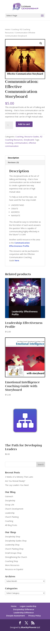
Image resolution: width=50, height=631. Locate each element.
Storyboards (29, 140)
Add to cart (24, 124)
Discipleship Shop (12, 536)
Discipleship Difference (23, 609)
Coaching (15, 29)
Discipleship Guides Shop (16, 540)
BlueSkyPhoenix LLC (30, 627)
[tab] (25, 158)
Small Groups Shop (13, 553)
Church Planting (12, 517)
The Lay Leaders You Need (17, 485)
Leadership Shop (12, 544)
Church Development (14, 509)
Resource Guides (31, 136)
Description (13, 157)
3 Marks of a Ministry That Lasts (19, 477)
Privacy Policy (34, 615)
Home (7, 29)
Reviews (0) (13, 162)
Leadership (10, 513)
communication (21, 143)
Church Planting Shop (14, 549)
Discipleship (10, 500)
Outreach (9, 496)
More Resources (12, 565)
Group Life (9, 504)
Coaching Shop (11, 561)
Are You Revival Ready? (15, 481)
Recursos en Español (14, 569)
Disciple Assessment (15, 615)
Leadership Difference (24, 612)
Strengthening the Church (16, 557)
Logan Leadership (28, 606)
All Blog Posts (11, 525)
